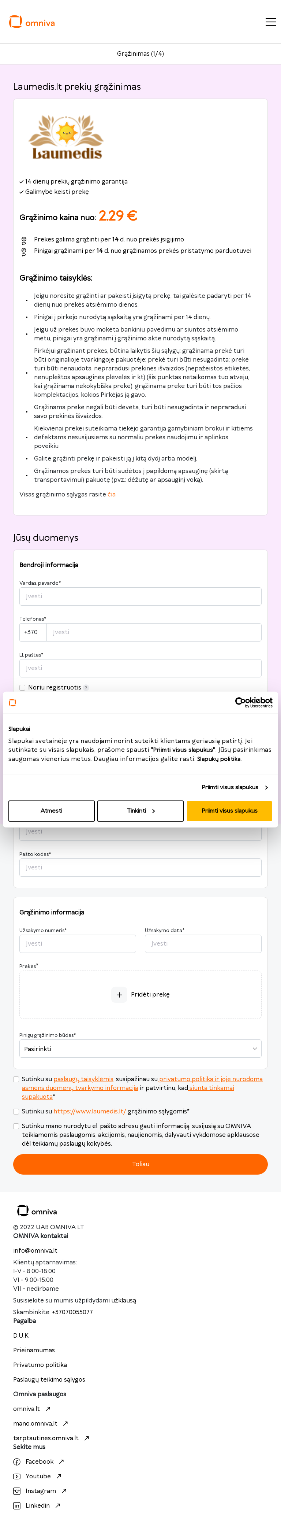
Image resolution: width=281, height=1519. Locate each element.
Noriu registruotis (58, 688)
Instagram (40, 1491)
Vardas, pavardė (40, 583)
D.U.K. (21, 1336)
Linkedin (37, 1505)
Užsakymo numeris (43, 930)
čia (112, 495)
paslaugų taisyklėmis (83, 1079)
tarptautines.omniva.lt (52, 1438)
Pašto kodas (35, 854)
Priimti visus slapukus (230, 787)
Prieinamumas (34, 1350)
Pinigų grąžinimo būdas (47, 1035)
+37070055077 (72, 1312)
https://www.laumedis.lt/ (89, 1112)
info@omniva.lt (35, 1251)
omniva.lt (32, 1409)
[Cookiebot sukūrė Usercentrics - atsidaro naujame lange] (241, 702)
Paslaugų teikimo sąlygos (49, 1380)
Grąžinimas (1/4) (140, 54)
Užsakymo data (164, 930)
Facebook (39, 1461)
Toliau (140, 1164)
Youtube (38, 1476)
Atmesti (51, 810)
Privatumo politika (40, 1365)
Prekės (27, 966)
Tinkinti (141, 810)
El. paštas (31, 655)
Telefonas (32, 619)
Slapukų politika (219, 759)
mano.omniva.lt (41, 1423)
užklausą (123, 1301)
